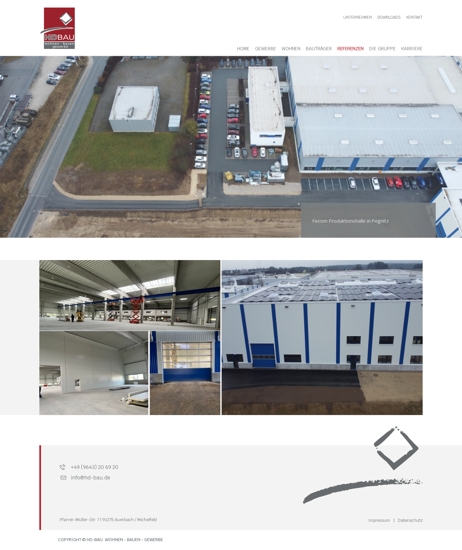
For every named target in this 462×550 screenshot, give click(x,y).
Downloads (389, 17)
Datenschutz (410, 520)
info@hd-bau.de (90, 477)
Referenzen (350, 49)
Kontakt (414, 17)
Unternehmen (357, 17)
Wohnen (291, 49)
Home (243, 49)
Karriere (412, 49)
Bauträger (319, 49)
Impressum (379, 520)
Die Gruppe (382, 49)
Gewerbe (265, 49)
